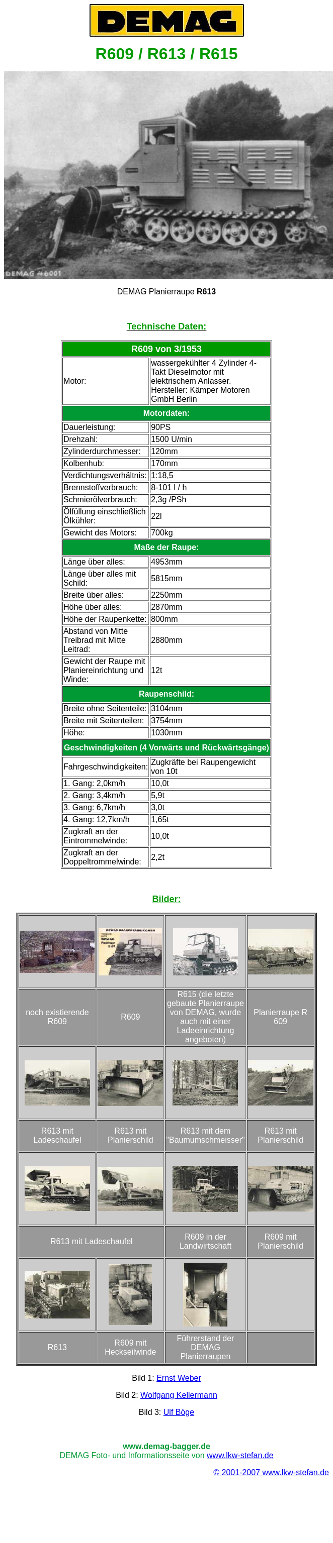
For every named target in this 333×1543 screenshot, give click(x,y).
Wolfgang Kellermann (178, 1395)
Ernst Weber (178, 1378)
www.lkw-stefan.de (240, 1455)
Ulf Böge (178, 1412)
